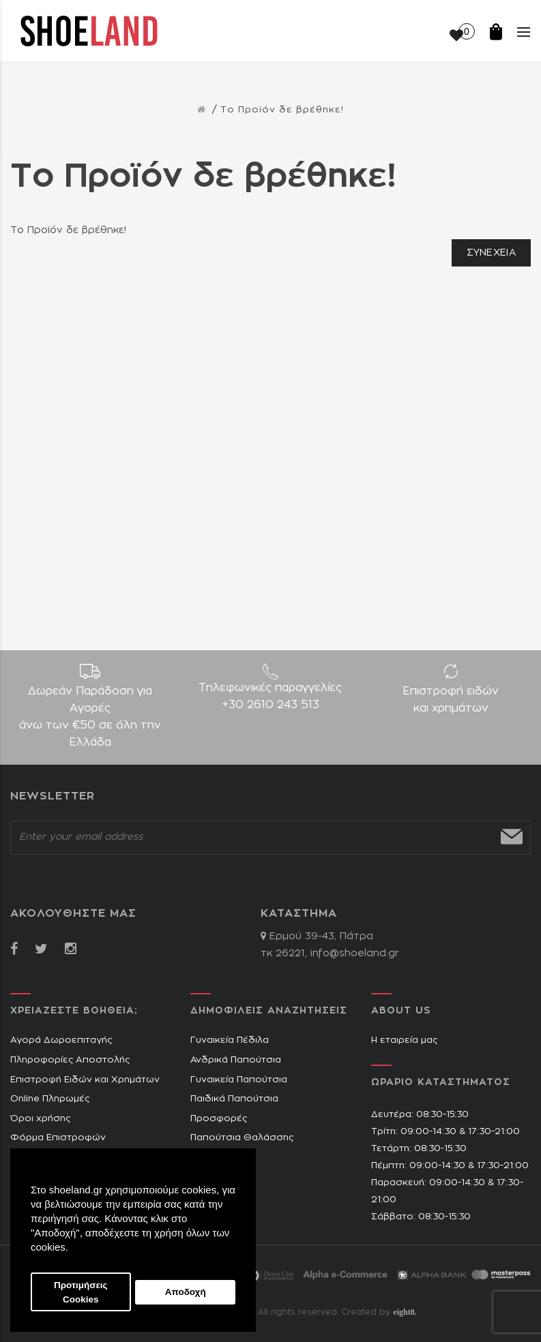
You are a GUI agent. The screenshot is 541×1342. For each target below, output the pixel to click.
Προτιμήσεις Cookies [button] (81, 1292)
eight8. (404, 1312)
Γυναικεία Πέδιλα (229, 1040)
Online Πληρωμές (49, 1099)
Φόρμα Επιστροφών (58, 1137)
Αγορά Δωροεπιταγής (61, 1040)
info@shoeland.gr (354, 953)
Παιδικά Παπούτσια (234, 1099)
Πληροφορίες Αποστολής (70, 1060)
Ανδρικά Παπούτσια (235, 1060)
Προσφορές (218, 1118)
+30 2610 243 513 (270, 704)
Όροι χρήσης (40, 1118)
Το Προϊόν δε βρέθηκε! (282, 110)
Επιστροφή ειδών (451, 701)
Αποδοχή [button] (185, 1292)
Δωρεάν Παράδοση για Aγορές (90, 718)
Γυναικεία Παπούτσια (238, 1080)
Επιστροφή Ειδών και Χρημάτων (85, 1080)
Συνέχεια (491, 253)
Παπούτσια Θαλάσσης (241, 1137)
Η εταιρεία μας (404, 1040)
